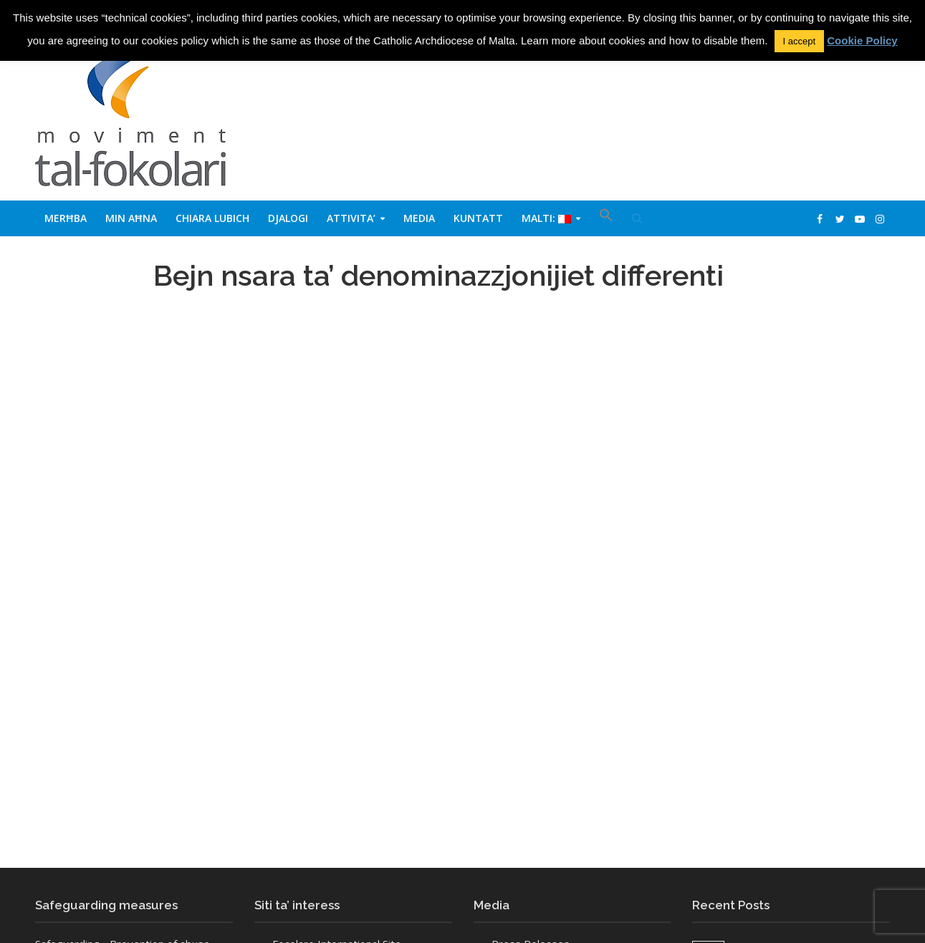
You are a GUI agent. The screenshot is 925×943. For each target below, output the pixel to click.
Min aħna (131, 218)
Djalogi (288, 218)
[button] (606, 218)
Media (419, 218)
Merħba (65, 218)
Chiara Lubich (212, 218)
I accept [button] (799, 41)
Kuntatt (478, 218)
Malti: (546, 218)
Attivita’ (351, 218)
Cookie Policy (862, 40)
